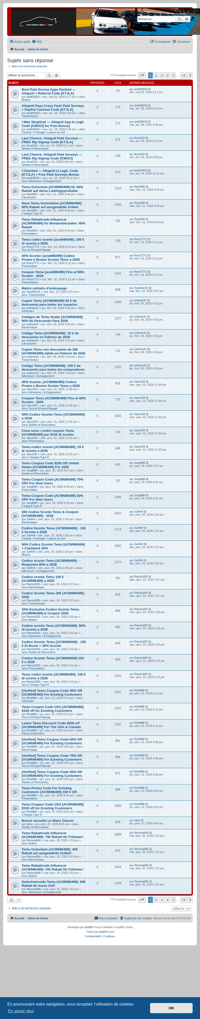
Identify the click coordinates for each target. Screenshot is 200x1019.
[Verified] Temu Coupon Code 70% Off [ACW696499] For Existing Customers (52, 757)
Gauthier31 (33, 291)
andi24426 (32, 177)
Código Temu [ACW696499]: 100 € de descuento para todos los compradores (53, 367)
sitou (29, 824)
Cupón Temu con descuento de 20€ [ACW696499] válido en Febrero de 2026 (53, 351)
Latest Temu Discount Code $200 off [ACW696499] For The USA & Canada (51, 725)
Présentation (29, 233)
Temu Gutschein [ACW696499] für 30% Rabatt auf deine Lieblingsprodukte (52, 189)
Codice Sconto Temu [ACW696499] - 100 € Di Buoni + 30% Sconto (54, 644)
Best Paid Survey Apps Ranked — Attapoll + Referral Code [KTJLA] (49, 91)
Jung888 (31, 470)
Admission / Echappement (45, 181)
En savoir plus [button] (21, 1011)
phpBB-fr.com (106, 931)
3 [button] (162, 75)
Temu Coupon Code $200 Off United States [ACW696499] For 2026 (50, 465)
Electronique (29, 327)
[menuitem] (37, 42)
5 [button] (173, 75)
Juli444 (30, 519)
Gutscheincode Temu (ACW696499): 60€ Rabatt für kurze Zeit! (54, 883)
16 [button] (183, 75)
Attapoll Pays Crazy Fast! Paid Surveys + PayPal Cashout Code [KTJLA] (53, 107)
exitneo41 (32, 307)
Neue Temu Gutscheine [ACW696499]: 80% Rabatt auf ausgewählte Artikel (52, 205)
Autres (33, 843)
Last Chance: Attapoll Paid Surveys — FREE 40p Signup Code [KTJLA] (52, 140)
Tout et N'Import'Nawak (36, 249)
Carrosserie (29, 197)
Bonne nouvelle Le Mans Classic (48, 821)
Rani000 (31, 194)
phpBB (88, 927)
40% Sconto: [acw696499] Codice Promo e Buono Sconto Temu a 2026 (51, 257)
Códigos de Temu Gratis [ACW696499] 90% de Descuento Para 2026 (52, 319)
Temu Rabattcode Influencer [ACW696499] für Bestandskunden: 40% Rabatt (53, 223)
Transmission (30, 116)
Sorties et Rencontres (35, 148)
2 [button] (156, 75)
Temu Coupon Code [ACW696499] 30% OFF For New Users (52, 497)
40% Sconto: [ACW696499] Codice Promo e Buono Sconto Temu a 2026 (51, 384)
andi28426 (32, 112)
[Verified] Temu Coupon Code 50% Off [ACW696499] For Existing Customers (52, 741)
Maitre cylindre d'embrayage (44, 288)
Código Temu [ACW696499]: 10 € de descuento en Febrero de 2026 (50, 335)
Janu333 (31, 389)
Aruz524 (31, 145)
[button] (142, 75)
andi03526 (32, 96)
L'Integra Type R (32, 213)
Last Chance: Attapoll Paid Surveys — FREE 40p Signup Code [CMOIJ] (52, 156)
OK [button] (171, 1008)
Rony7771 (32, 246)
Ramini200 (33, 584)
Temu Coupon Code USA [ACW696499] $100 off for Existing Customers (53, 709)
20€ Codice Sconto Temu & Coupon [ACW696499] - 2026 (50, 514)
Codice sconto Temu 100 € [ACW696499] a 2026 (43, 579)
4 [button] (167, 75)
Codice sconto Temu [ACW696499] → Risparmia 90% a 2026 (51, 562)
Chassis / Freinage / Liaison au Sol (43, 132)
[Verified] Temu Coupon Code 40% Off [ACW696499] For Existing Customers (52, 692)
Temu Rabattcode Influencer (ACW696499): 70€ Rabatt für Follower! (53, 835)
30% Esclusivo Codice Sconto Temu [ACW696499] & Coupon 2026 (50, 611)
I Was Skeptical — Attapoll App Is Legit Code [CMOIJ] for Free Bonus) (53, 124)
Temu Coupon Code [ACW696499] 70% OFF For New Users (52, 481)
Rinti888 (31, 697)
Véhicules (28, 311)
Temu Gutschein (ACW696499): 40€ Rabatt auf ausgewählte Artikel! (50, 851)
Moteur (26, 99)
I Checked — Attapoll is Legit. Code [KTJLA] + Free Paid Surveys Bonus (50, 172)
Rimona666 (33, 840)
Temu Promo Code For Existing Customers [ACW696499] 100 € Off (49, 790)
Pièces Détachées (33, 733)
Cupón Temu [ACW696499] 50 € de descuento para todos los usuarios (49, 302)
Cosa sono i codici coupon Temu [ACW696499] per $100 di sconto (48, 432)
